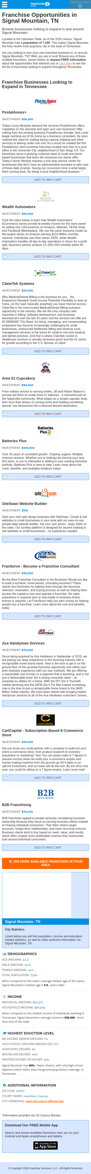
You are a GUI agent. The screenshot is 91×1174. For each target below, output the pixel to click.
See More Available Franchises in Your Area (45, 863)
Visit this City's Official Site (45, 1101)
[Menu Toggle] (5, 4)
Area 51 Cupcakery (18, 378)
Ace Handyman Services (23, 643)
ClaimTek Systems (18, 284)
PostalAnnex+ (14, 112)
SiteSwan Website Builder (24, 504)
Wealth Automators (18, 207)
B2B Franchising (16, 805)
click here (65, 63)
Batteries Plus (14, 441)
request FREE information (68, 59)
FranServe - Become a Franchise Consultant (40, 566)
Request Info (80, 4)
